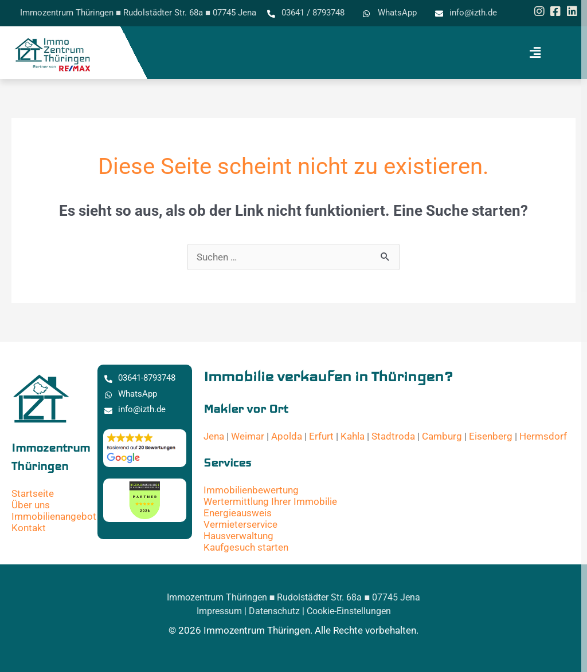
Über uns (30, 505)
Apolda (286, 436)
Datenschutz (274, 611)
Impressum (219, 611)
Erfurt (321, 436)
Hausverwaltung (238, 535)
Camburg (442, 436)
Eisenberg (490, 436)
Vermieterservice (240, 524)
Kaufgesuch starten (246, 547)
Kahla (353, 436)
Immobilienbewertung (251, 490)
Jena (214, 436)
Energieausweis (238, 513)
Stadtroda (393, 436)
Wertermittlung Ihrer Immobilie (270, 501)
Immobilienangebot (53, 516)
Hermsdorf (543, 436)
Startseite (32, 493)
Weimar (247, 436)
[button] (534, 52)
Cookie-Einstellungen (349, 611)
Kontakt (28, 527)
